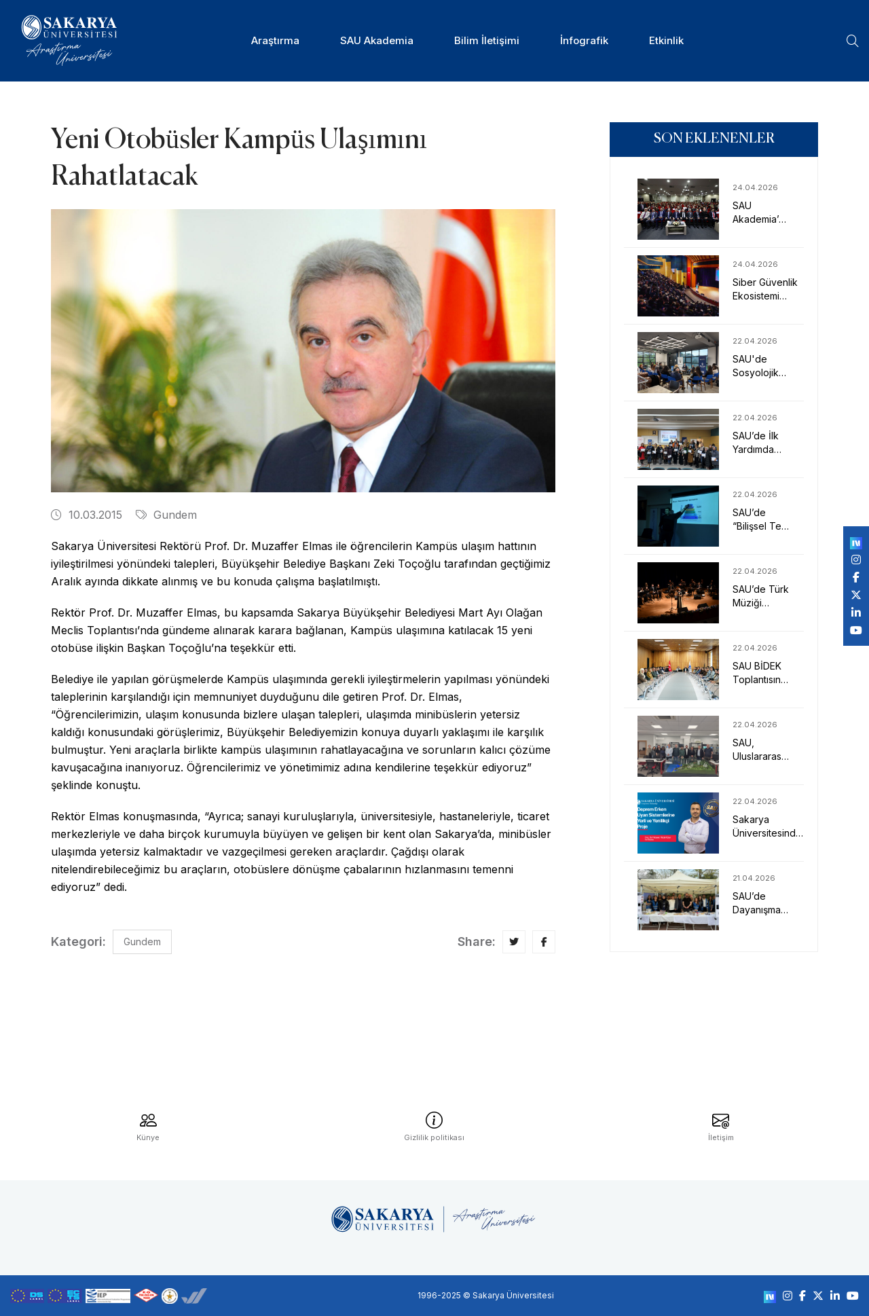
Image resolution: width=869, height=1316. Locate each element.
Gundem (166, 515)
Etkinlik (666, 40)
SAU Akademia (376, 40)
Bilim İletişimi (486, 40)
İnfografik (584, 40)
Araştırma (275, 40)
